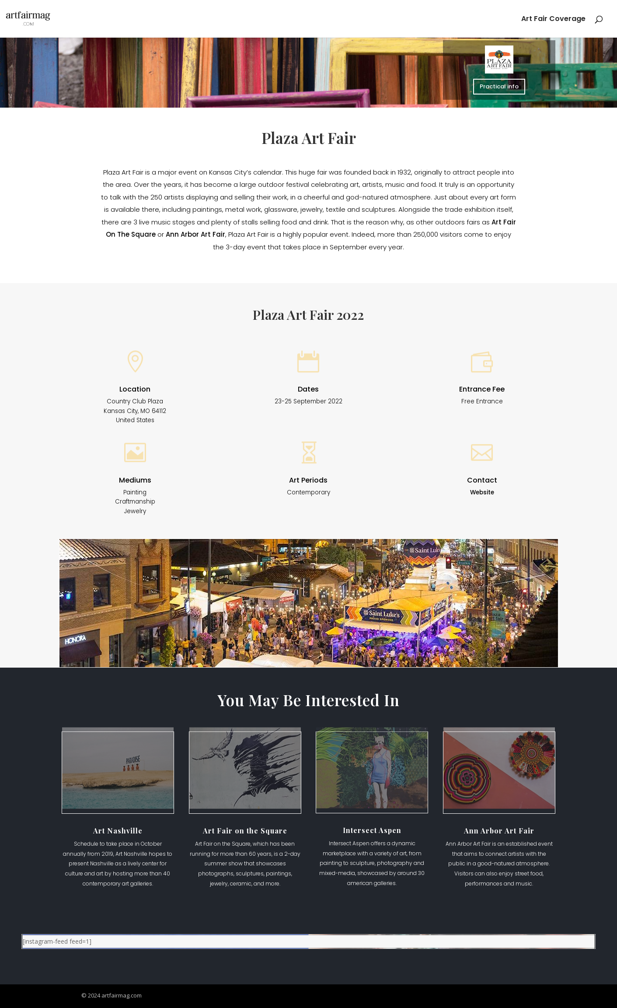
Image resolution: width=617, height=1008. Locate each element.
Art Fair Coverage (553, 20)
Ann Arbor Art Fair (195, 234)
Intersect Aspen (372, 830)
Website (482, 492)
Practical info (499, 86)
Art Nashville (118, 830)
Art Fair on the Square (245, 830)
